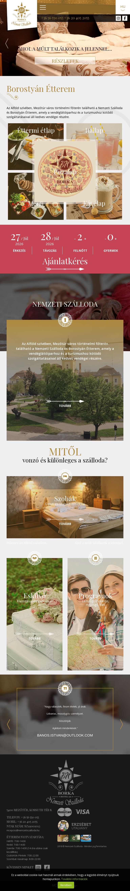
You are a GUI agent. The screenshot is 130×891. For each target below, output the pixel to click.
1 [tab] (47, 71)
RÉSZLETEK (65, 61)
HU (122, 6)
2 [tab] (59, 71)
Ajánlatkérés (65, 260)
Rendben (66, 885)
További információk (74, 879)
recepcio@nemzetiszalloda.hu (23, 830)
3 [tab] (71, 71)
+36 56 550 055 (52, 17)
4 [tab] (82, 71)
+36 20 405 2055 (76, 17)
